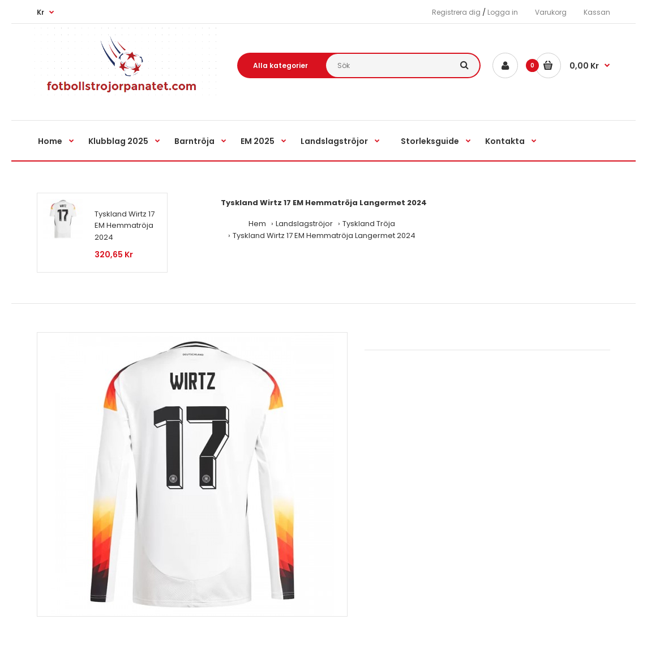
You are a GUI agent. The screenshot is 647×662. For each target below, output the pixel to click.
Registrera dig (456, 12)
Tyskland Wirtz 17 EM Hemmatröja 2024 (125, 226)
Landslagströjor (304, 223)
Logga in (502, 12)
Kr (40, 12)
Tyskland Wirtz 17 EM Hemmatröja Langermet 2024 (324, 235)
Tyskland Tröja (368, 223)
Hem (257, 223)
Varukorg (551, 12)
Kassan (597, 12)
